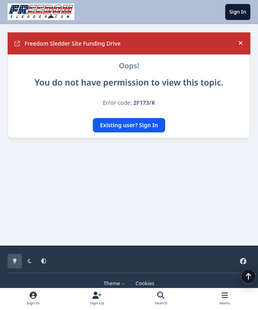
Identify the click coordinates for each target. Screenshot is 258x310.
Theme (115, 283)
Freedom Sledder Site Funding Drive (67, 43)
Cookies (145, 283)
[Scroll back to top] (248, 276)
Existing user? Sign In (129, 125)
